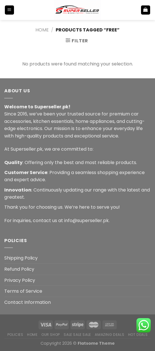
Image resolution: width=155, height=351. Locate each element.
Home (42, 30)
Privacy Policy (19, 280)
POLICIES (15, 334)
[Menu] (9, 10)
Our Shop (50, 334)
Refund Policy (19, 269)
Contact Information (27, 302)
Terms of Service (23, 291)
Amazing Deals (109, 334)
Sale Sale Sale (77, 334)
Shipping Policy (21, 258)
